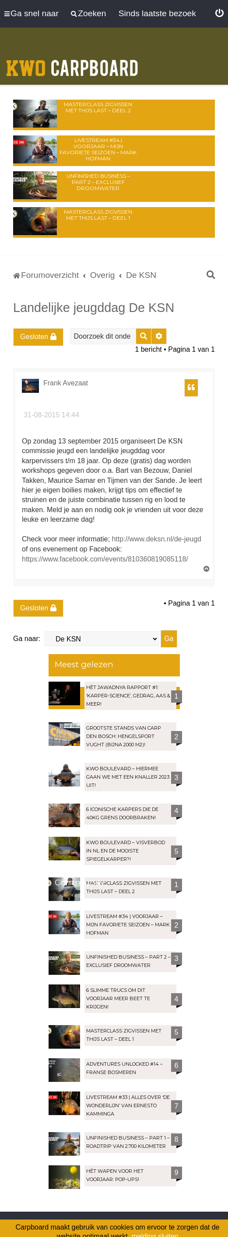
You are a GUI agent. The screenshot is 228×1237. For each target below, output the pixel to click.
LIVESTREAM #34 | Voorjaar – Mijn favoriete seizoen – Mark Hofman (98, 149)
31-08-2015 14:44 (50, 415)
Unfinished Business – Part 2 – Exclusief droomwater (98, 182)
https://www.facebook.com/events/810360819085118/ (105, 559)
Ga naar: (26, 638)
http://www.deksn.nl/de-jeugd (156, 539)
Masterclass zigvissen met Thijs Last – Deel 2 (98, 107)
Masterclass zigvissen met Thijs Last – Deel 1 (98, 214)
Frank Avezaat (65, 383)
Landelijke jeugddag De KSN (93, 308)
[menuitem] (219, 13)
